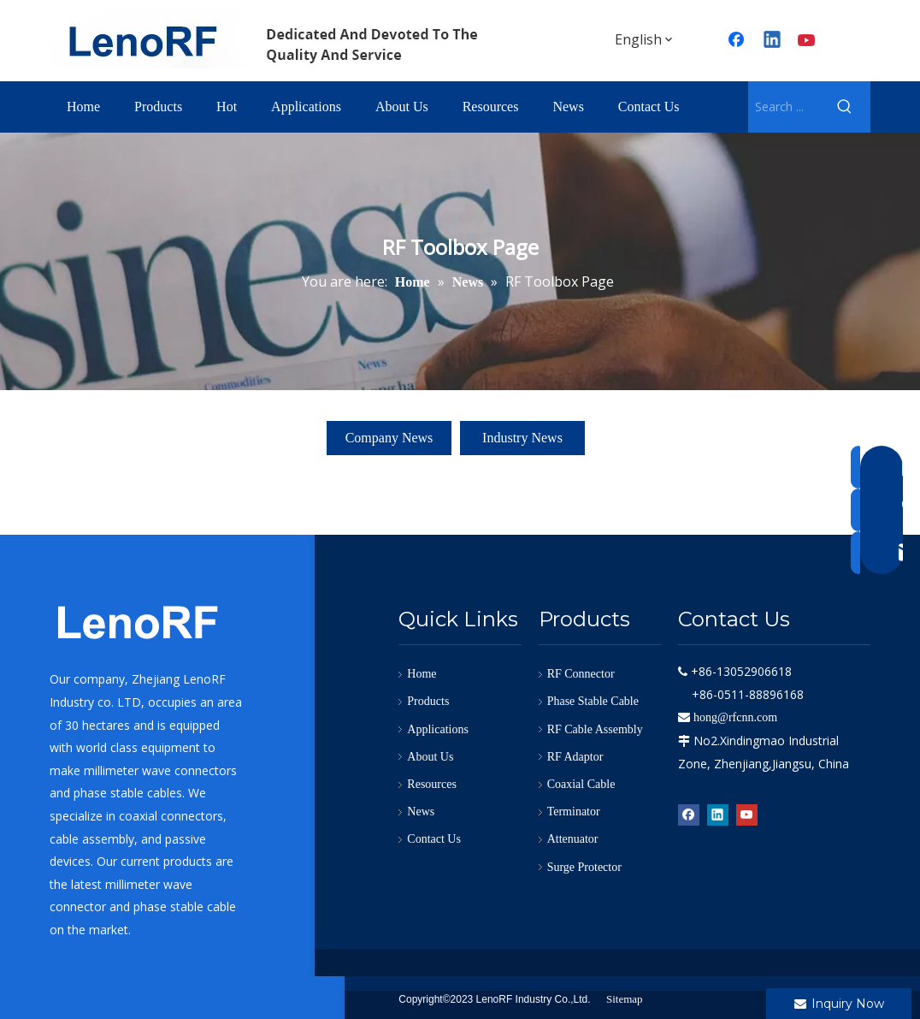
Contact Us (434, 838)
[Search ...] (783, 107)
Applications (438, 729)
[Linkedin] (773, 41)
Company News (389, 437)
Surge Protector (584, 867)
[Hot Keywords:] (844, 107)
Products (428, 701)
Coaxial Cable (581, 784)
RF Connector (581, 673)
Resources (432, 784)
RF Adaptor (575, 756)
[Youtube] (808, 41)
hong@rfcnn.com (735, 717)
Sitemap (624, 998)
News (420, 811)
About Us (430, 756)
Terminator (573, 811)
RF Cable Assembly (595, 729)
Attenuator (573, 838)
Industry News (522, 437)
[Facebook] (688, 814)
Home (421, 673)
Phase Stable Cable (593, 701)
